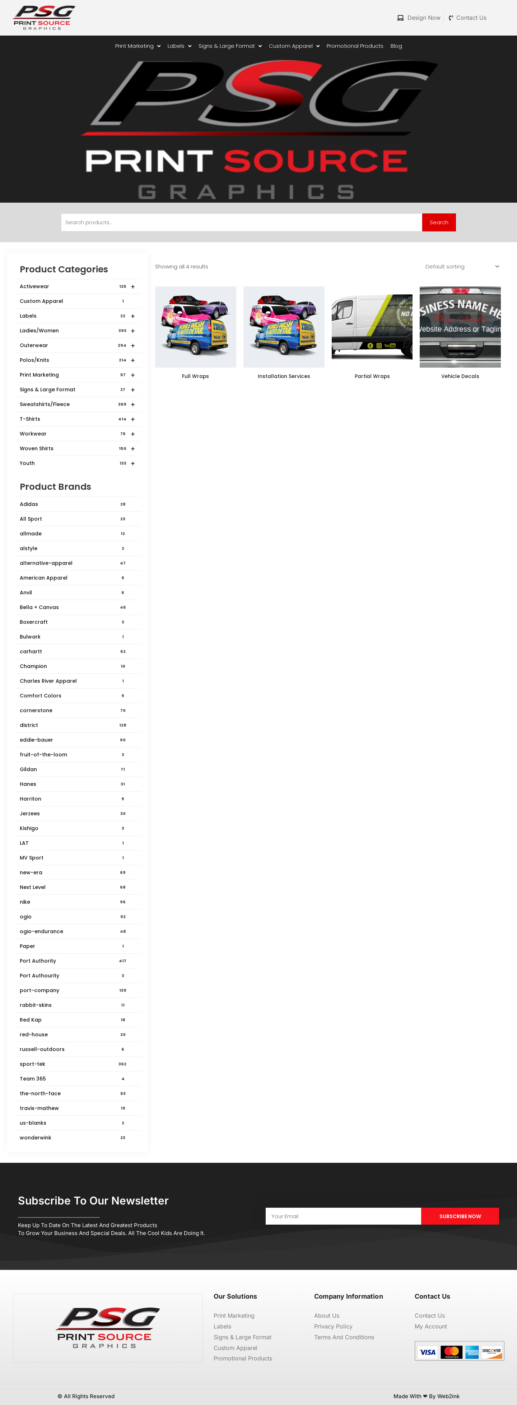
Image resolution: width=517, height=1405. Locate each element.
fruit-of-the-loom (73, 754)
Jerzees (73, 813)
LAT (73, 843)
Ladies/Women (77, 331)
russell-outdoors (73, 1049)
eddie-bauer (73, 739)
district (73, 725)
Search (439, 222)
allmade (73, 533)
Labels (77, 316)
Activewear (77, 287)
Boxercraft (73, 622)
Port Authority (73, 960)
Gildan (73, 769)
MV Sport (73, 857)
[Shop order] (461, 266)
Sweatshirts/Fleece (77, 405)
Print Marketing (77, 375)
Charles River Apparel (73, 681)
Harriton (73, 798)
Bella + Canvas (73, 607)
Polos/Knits (77, 360)
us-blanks (73, 1123)
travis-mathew (73, 1108)
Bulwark (73, 636)
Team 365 (73, 1078)
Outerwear (77, 346)
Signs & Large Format (77, 390)
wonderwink (73, 1137)
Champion (73, 666)
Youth (77, 464)
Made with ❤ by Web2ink (426, 1396)
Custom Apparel (73, 301)
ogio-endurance (73, 931)
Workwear (77, 434)
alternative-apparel (73, 563)
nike (73, 902)
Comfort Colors (73, 695)
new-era (73, 872)
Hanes (73, 784)
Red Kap (73, 1019)
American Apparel (73, 577)
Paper (73, 946)
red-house (73, 1034)
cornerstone (73, 710)
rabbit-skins (73, 1005)
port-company (73, 990)
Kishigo (73, 828)
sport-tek (73, 1064)
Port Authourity (73, 975)
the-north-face (73, 1093)
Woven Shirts (77, 449)
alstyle (73, 548)
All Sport (73, 518)
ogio (73, 916)
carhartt (73, 651)
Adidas (73, 504)
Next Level (73, 887)
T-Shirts (77, 419)
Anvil (73, 592)
